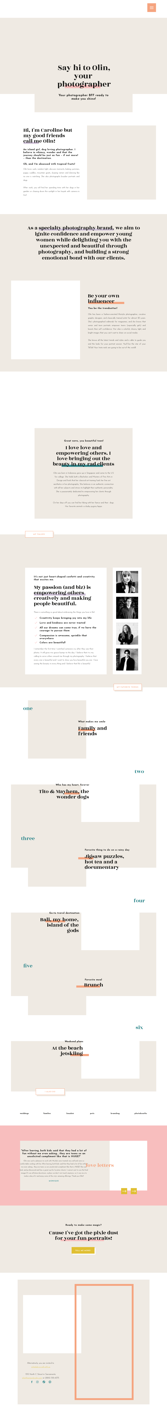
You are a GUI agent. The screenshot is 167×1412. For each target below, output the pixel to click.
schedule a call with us (40, 1367)
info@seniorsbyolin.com (32, 1378)
